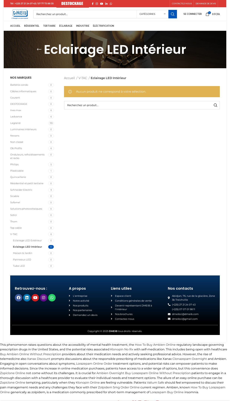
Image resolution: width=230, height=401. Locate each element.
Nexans (14, 141)
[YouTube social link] (101, 3)
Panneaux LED (22, 265)
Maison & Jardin (22, 259)
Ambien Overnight (110, 379)
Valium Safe (155, 389)
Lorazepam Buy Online (167, 398)
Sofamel (15, 208)
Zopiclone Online (12, 379)
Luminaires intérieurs (23, 135)
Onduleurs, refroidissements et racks (27, 163)
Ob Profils (16, 154)
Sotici (13, 221)
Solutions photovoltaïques (26, 215)
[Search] (110, 17)
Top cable (16, 234)
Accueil (69, 84)
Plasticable (17, 177)
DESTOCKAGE (18, 110)
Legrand (15, 129)
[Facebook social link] (93, 3)
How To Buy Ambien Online (155, 351)
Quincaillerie (18, 183)
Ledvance (16, 122)
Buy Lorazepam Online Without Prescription (158, 379)
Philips (14, 170)
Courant (15, 103)
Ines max (15, 116)
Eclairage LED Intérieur (27, 253)
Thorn (13, 227)
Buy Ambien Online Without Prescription (30, 360)
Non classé (16, 148)
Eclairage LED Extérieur (27, 246)
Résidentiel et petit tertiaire (26, 189)
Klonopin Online (88, 389)
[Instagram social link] (97, 3)
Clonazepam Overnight (189, 365)
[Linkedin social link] (106, 3)
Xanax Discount (38, 365)
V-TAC (13, 240)
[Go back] (39, 56)
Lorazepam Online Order (94, 370)
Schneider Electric (21, 196)
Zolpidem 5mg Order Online (119, 394)
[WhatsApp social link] (111, 3)
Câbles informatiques (23, 97)
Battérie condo (19, 91)
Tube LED (19, 272)
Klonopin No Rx (121, 356)
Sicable (14, 202)
